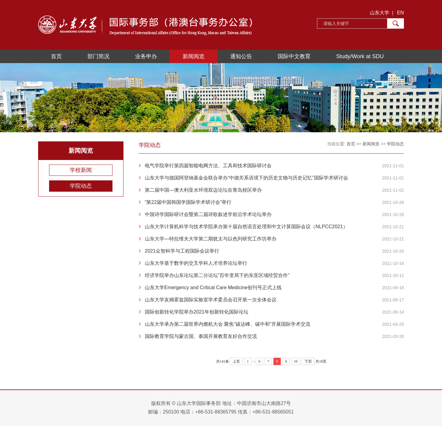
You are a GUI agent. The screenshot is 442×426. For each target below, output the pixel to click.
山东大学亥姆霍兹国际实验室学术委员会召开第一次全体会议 (210, 299)
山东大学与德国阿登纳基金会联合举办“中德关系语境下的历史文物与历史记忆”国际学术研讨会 (246, 177)
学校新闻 (81, 170)
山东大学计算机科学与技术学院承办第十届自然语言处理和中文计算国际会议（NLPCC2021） (246, 226)
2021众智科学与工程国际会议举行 (182, 251)
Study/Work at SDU (360, 56)
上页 (236, 361)
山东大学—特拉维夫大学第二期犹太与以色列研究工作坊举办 (210, 238)
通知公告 (241, 56)
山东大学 (379, 12)
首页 (56, 56)
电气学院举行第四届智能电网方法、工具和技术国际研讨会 (208, 165)
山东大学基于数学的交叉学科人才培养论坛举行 (196, 263)
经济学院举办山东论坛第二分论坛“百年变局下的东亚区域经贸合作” (217, 275)
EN (400, 12)
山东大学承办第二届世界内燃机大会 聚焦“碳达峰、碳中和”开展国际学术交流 (227, 324)
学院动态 (81, 186)
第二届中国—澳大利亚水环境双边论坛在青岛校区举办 (203, 190)
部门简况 (98, 56)
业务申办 (146, 56)
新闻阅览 (194, 56)
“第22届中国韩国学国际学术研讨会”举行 (188, 202)
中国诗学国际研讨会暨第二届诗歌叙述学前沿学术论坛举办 (208, 214)
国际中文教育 (294, 56)
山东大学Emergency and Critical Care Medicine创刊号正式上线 (213, 287)
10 (296, 361)
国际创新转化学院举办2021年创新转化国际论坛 (196, 311)
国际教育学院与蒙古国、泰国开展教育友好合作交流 (201, 336)
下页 (308, 361)
